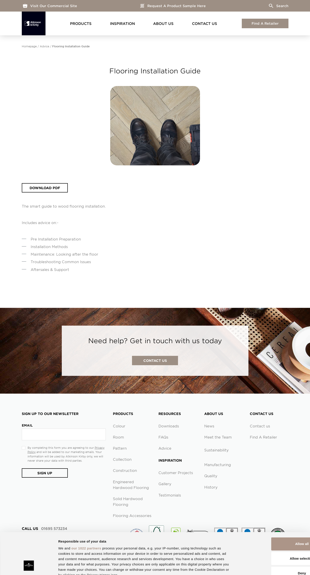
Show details (233, 566)
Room (118, 437)
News (209, 426)
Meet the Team (218, 437)
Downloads (168, 426)
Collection (122, 459)
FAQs (163, 437)
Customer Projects (175, 472)
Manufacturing (217, 464)
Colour (119, 426)
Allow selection (273, 521)
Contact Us (204, 23)
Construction (125, 470)
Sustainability (216, 450)
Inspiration (122, 23)
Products (81, 23)
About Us (163, 23)
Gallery (164, 483)
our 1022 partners (86, 511)
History (211, 487)
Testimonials (169, 495)
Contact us (260, 426)
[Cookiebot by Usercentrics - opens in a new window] (28, 566)
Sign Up (45, 473)
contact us (155, 360)
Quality (210, 475)
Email (27, 425)
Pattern (120, 448)
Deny (273, 536)
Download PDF (45, 188)
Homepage (29, 46)
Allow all (273, 507)
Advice (44, 46)
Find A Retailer (265, 23)
